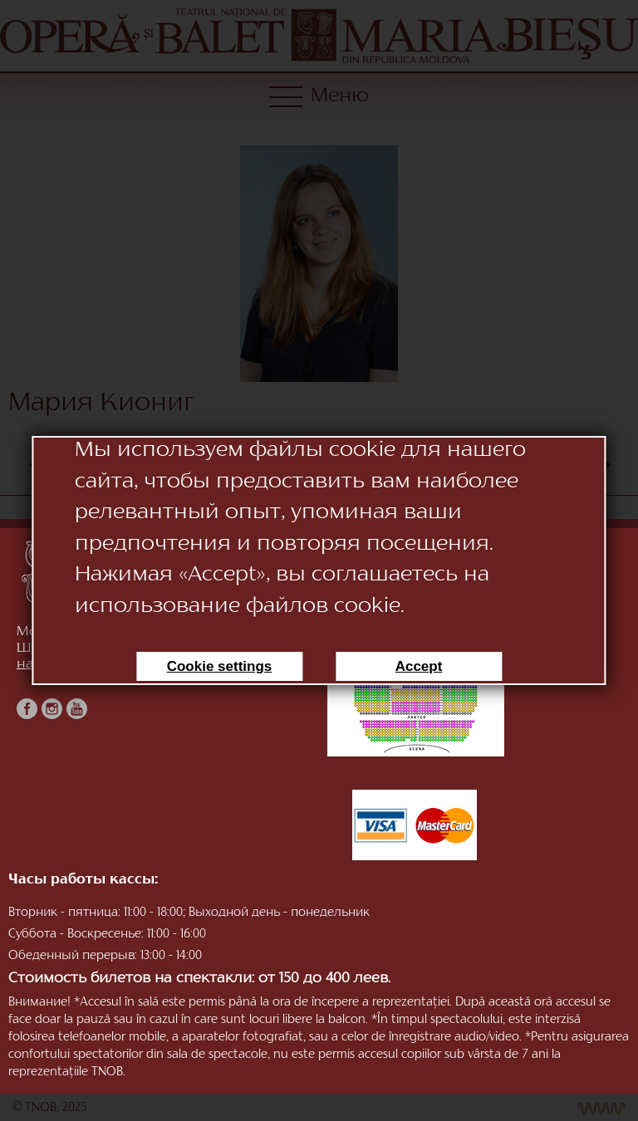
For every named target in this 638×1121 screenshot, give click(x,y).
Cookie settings (219, 666)
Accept (419, 666)
